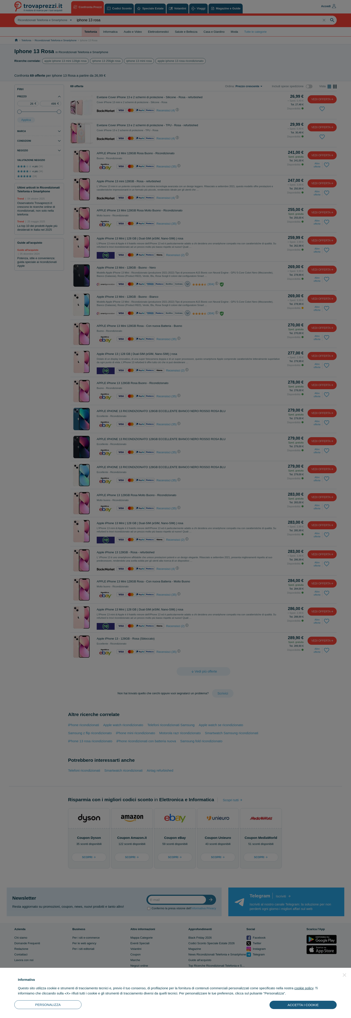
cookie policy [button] (303, 988)
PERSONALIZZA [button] (48, 1005)
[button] (344, 975)
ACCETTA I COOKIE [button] (303, 1005)
